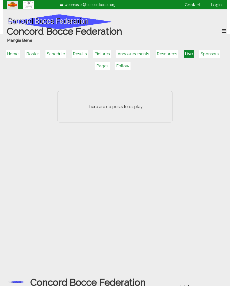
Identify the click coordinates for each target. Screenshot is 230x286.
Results (80, 53)
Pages (102, 66)
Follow (122, 66)
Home (12, 53)
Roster (32, 53)
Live (189, 53)
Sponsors (209, 53)
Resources (167, 53)
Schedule (56, 53)
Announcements (133, 53)
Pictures (102, 53)
